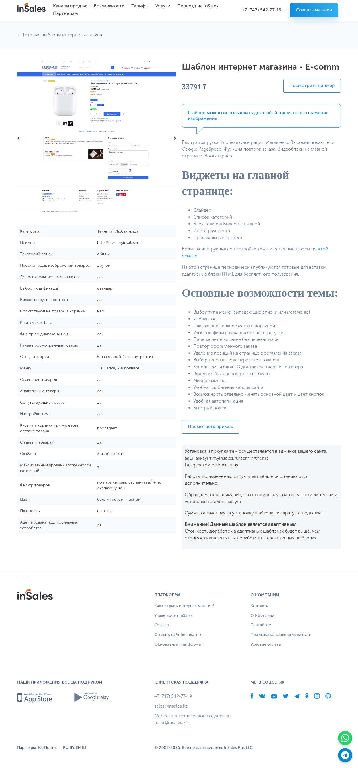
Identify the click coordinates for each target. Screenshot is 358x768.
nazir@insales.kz (171, 722)
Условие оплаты (266, 644)
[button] (20, 139)
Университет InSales (173, 616)
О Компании (262, 616)
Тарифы (140, 6)
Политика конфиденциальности (281, 635)
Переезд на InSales (197, 6)
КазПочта (47, 748)
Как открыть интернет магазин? (184, 606)
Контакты (260, 606)
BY (72, 747)
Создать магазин (314, 10)
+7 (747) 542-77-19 (262, 10)
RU (65, 747)
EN (78, 747)
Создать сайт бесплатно (177, 635)
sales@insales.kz (171, 706)
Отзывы (161, 625)
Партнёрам (261, 625)
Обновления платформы (177, 644)
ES (84, 747)
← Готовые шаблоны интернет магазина (59, 34)
